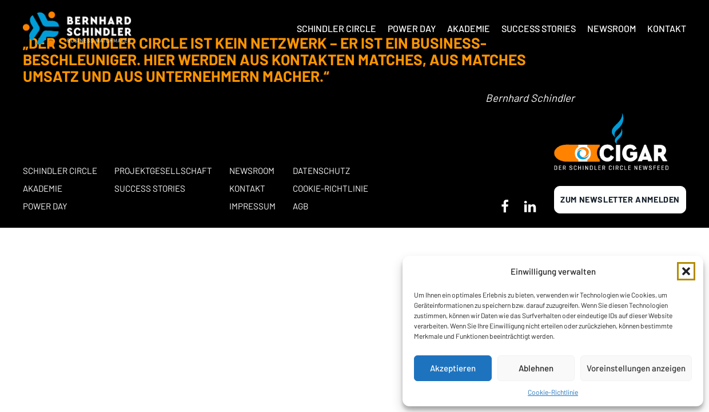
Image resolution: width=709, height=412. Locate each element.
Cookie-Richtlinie (553, 392)
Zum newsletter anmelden (620, 199)
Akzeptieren (453, 368)
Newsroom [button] (611, 28)
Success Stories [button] (538, 28)
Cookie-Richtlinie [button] (330, 188)
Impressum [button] (252, 206)
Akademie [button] (468, 28)
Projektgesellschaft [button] (163, 170)
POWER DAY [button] (45, 206)
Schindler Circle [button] (336, 28)
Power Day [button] (412, 28)
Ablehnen (536, 368)
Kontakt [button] (666, 28)
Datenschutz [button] (321, 170)
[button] (686, 271)
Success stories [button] (149, 188)
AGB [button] (301, 206)
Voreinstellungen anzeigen (636, 368)
